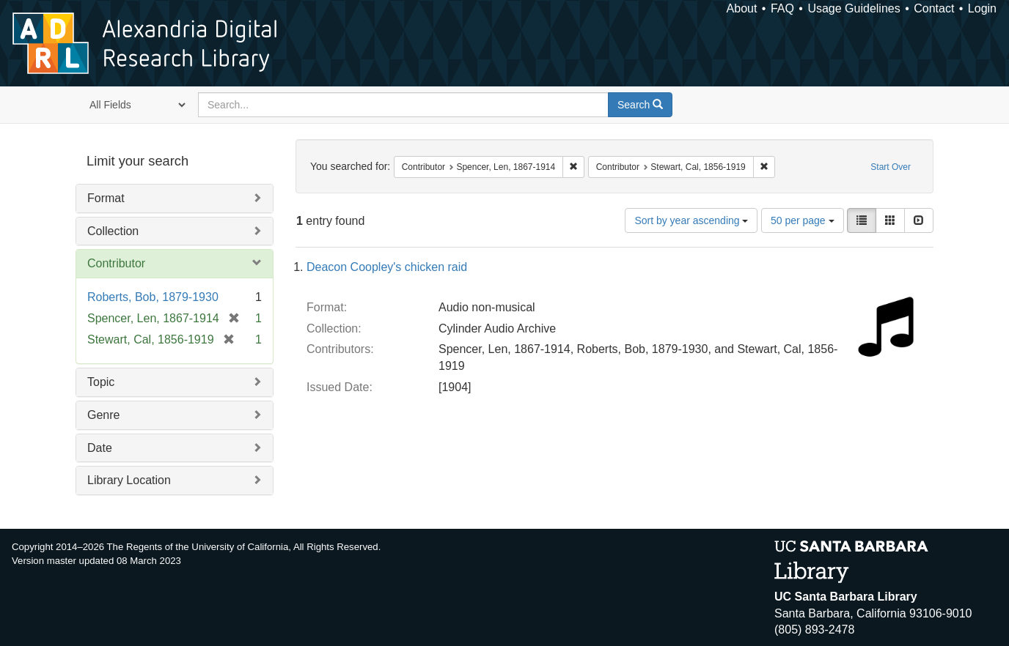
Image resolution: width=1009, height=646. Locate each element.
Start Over (890, 167)
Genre (103, 415)
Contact (934, 8)
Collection (113, 231)
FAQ (782, 8)
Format (106, 198)
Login (982, 8)
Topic (100, 382)
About (742, 8)
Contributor (116, 263)
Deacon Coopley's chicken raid (387, 267)
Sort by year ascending (691, 220)
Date (99, 448)
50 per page (802, 220)
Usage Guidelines (853, 8)
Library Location (129, 480)
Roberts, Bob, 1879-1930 (153, 297)
